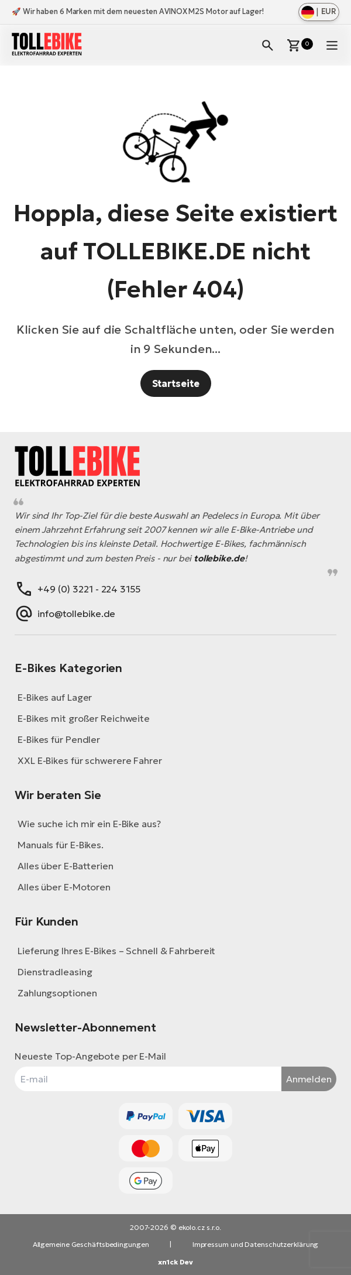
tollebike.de (219, 558)
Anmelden (309, 1079)
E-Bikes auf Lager (55, 697)
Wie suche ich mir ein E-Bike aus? (89, 824)
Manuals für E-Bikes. (61, 845)
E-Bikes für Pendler (59, 739)
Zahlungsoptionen (57, 993)
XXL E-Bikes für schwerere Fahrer (90, 760)
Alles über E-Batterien (65, 866)
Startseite (175, 383)
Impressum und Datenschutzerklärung (255, 1244)
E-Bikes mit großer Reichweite (84, 718)
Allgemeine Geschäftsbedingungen (91, 1244)
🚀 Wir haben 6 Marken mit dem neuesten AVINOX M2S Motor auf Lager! (138, 11)
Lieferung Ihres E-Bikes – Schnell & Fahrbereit (116, 951)
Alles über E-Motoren (64, 887)
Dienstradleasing (55, 972)
